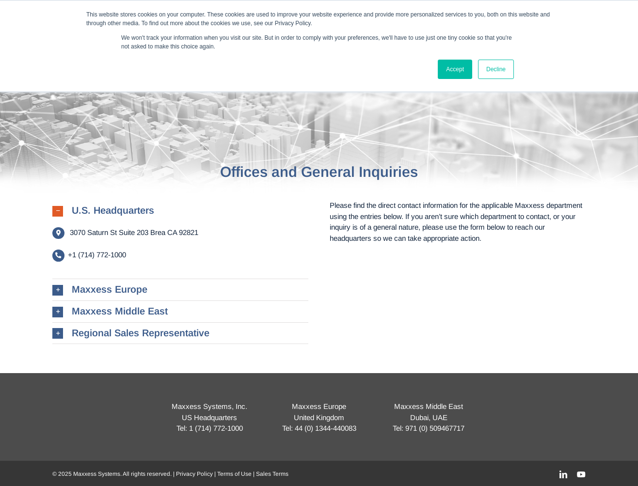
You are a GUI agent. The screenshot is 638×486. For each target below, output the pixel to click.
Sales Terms (272, 473)
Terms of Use (234, 473)
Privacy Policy (194, 473)
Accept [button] (455, 69)
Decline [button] (496, 69)
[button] (180, 210)
